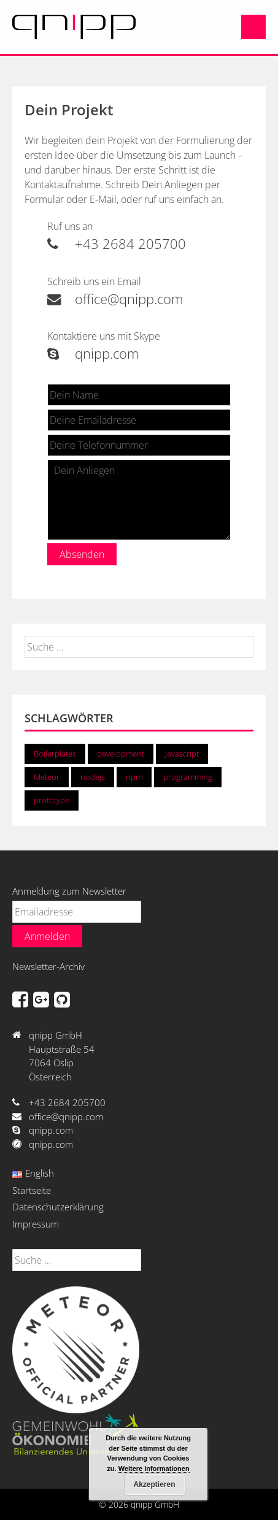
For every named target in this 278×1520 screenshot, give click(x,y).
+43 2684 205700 (116, 243)
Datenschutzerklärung (58, 1207)
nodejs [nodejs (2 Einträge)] (92, 776)
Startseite (31, 1190)
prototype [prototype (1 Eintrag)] (51, 800)
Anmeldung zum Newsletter (69, 891)
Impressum (35, 1224)
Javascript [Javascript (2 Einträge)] (182, 753)
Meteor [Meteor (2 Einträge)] (47, 776)
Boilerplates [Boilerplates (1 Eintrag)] (55, 753)
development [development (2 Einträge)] (120, 753)
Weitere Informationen (154, 1468)
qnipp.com (93, 353)
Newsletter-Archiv (48, 966)
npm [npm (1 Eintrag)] (134, 776)
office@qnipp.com (115, 298)
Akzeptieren (154, 1484)
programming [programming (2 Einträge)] (187, 776)
